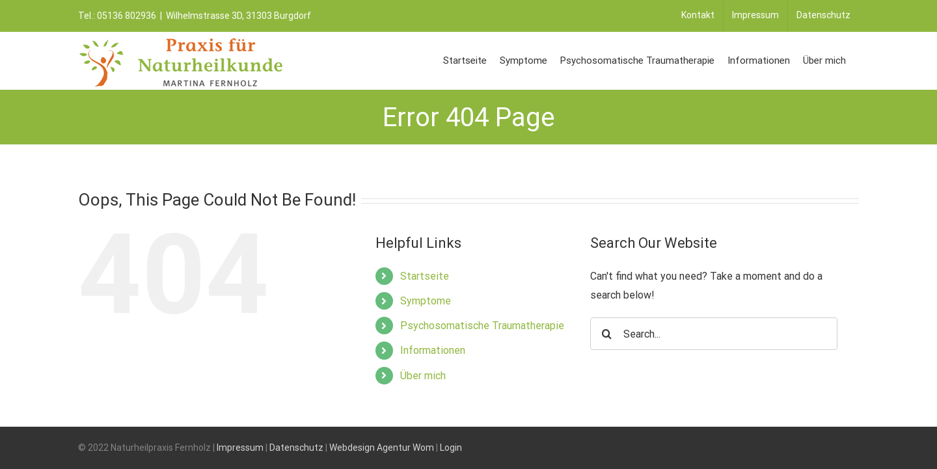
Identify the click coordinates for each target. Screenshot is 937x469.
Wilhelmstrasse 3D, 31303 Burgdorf (238, 15)
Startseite (424, 276)
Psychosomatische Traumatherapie (482, 325)
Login (451, 447)
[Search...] (713, 333)
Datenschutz (296, 447)
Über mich (423, 375)
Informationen (432, 350)
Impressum (240, 447)
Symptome (425, 301)
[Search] (606, 333)
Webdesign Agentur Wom (381, 447)
